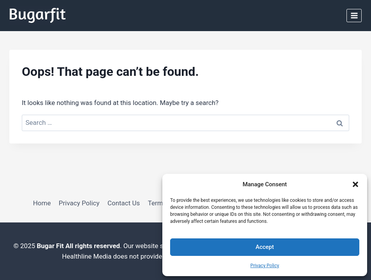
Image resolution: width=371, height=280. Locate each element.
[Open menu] (354, 15)
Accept (264, 246)
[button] (355, 184)
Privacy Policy (264, 265)
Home (42, 203)
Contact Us (123, 203)
